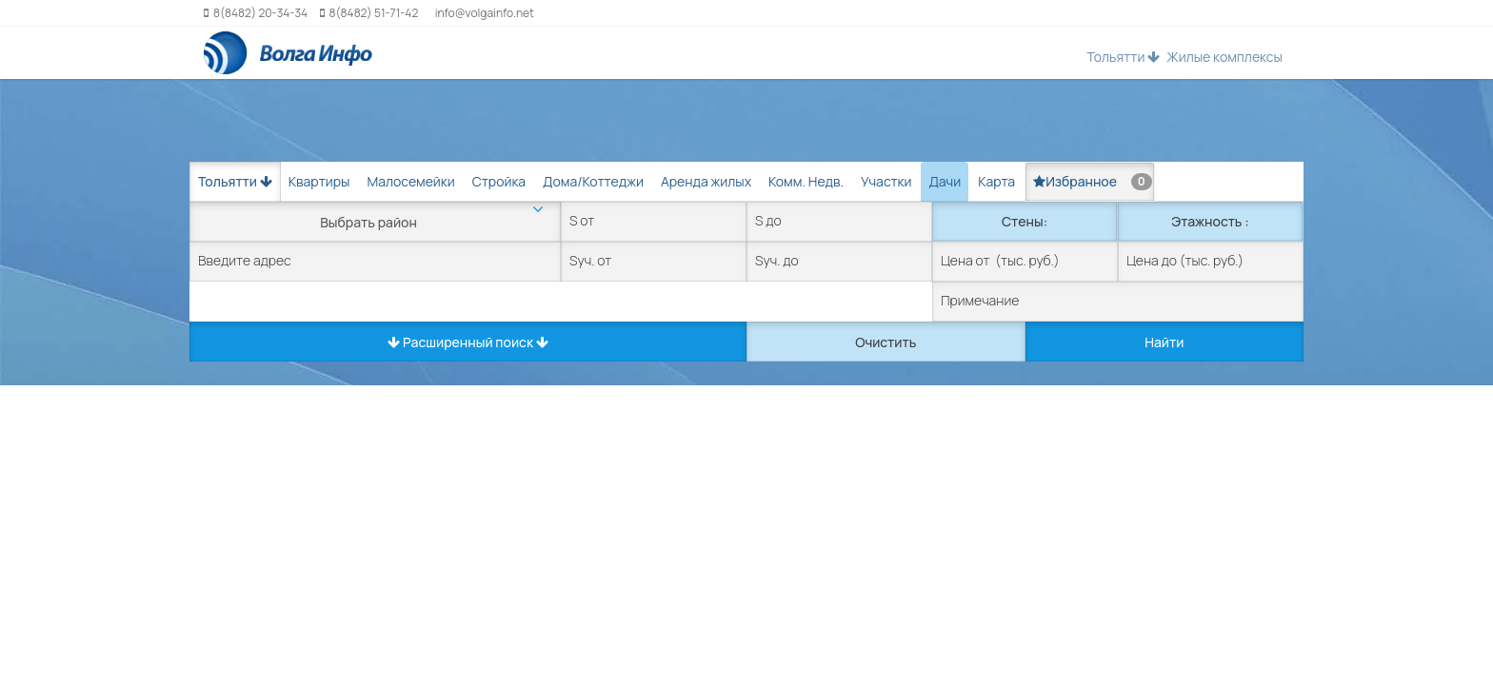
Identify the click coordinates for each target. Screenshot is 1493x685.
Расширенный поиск (468, 342)
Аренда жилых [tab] (706, 181)
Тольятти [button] (1123, 57)
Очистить (885, 342)
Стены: (1024, 221)
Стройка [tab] (499, 181)
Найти (1164, 342)
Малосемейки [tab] (410, 181)
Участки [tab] (886, 181)
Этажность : (1209, 221)
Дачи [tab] (944, 181)
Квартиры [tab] (319, 181)
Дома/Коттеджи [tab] (593, 181)
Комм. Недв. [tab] (806, 181)
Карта (996, 181)
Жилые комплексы (1224, 57)
